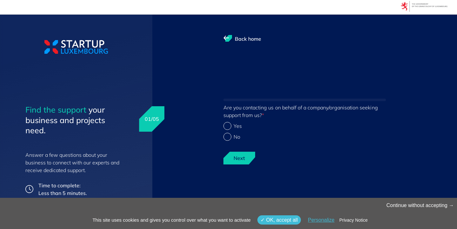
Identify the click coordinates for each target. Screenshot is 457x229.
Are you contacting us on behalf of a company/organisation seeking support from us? (300, 111)
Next (239, 158)
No (237, 137)
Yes (238, 126)
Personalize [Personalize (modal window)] (321, 220)
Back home (248, 39)
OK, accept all (279, 220)
